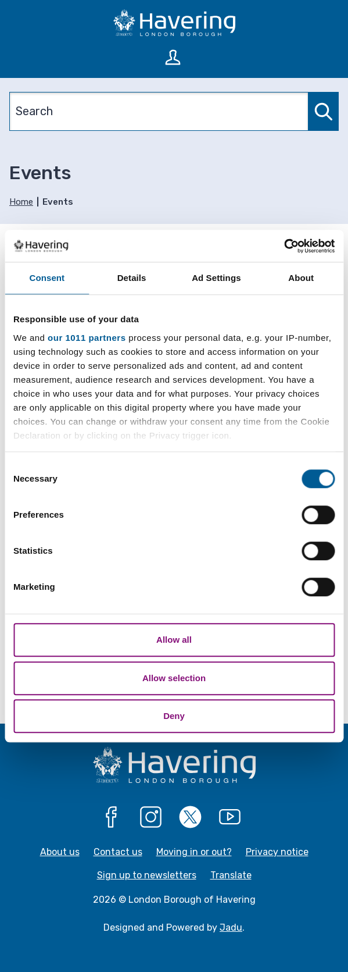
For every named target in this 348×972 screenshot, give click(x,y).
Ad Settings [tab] (216, 278)
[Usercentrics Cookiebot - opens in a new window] (284, 246)
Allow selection (174, 678)
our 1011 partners (86, 338)
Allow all (174, 640)
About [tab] (301, 278)
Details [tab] (131, 278)
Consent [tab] (47, 278)
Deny (174, 716)
